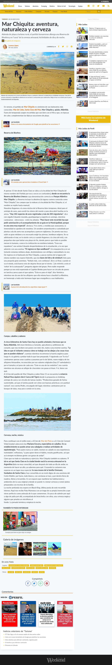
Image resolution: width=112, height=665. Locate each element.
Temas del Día (9, 11)
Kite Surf (10, 572)
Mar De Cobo (30, 568)
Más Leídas (82, 24)
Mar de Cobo (18, 110)
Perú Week (64, 11)
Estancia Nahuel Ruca (37, 565)
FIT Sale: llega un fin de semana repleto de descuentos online (22, 634)
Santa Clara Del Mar (41, 568)
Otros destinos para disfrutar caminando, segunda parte (21, 640)
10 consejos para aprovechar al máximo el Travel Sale (28, 182)
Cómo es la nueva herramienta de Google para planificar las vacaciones (34, 124)
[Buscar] (91, 11)
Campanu (38, 11)
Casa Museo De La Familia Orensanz (18, 565)
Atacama (18, 11)
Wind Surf (18, 572)
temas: (4, 572)
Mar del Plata (46, 441)
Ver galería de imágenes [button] (11, 41)
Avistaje (42, 572)
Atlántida (52, 568)
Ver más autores (13, 47)
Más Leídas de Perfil (86, 128)
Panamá (55, 11)
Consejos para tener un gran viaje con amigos (18, 532)
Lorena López (13, 45)
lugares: (4, 565)
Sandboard (27, 572)
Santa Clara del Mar (33, 110)
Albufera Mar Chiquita (18, 568)
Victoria (47, 11)
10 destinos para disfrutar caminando (16, 642)
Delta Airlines (28, 11)
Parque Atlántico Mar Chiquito (53, 565)
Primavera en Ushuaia (11, 645)
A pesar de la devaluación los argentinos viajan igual (28, 287)
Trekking (34, 572)
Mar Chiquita (6, 568)
